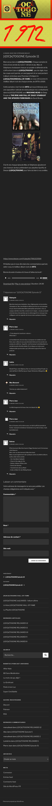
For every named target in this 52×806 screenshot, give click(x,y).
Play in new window (22, 284)
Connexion (7, 773)
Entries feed (8, 777)
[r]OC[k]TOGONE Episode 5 (22, 732)
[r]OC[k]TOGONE (10, 79)
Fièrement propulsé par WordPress (13, 801)
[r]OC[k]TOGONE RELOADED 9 (15, 637)
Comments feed (9, 782)
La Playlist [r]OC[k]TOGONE (14, 610)
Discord (6, 705)
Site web (6, 548)
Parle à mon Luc (9, 687)
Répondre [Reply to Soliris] (12, 375)
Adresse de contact (12, 537)
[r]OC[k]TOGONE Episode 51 (28, 746)
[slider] (45, 278)
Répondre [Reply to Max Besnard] (12, 393)
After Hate (7, 669)
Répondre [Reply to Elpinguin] (12, 319)
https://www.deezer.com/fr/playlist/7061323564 (22, 259)
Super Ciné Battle (10, 692)
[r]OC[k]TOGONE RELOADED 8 (15, 641)
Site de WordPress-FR (12, 786)
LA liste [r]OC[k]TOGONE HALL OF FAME (19, 605)
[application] (26, 278)
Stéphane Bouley (23, 53)
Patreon (6, 709)
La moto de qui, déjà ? (11, 678)
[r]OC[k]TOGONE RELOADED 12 (15, 623)
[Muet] (41, 278)
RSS (5, 714)
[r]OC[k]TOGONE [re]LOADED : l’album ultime (20, 601)
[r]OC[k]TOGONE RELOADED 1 (27, 741)
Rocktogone (22, 8)
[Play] (6, 278)
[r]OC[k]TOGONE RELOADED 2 (29, 736)
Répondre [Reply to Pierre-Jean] (12, 354)
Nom (5, 525)
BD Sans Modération (11, 673)
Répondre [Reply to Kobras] (12, 474)
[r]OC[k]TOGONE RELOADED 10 (15, 632)
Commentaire (9, 494)
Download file (8, 284)
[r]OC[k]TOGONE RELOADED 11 (15, 628)
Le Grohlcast (8, 682)
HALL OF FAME (23, 79)
